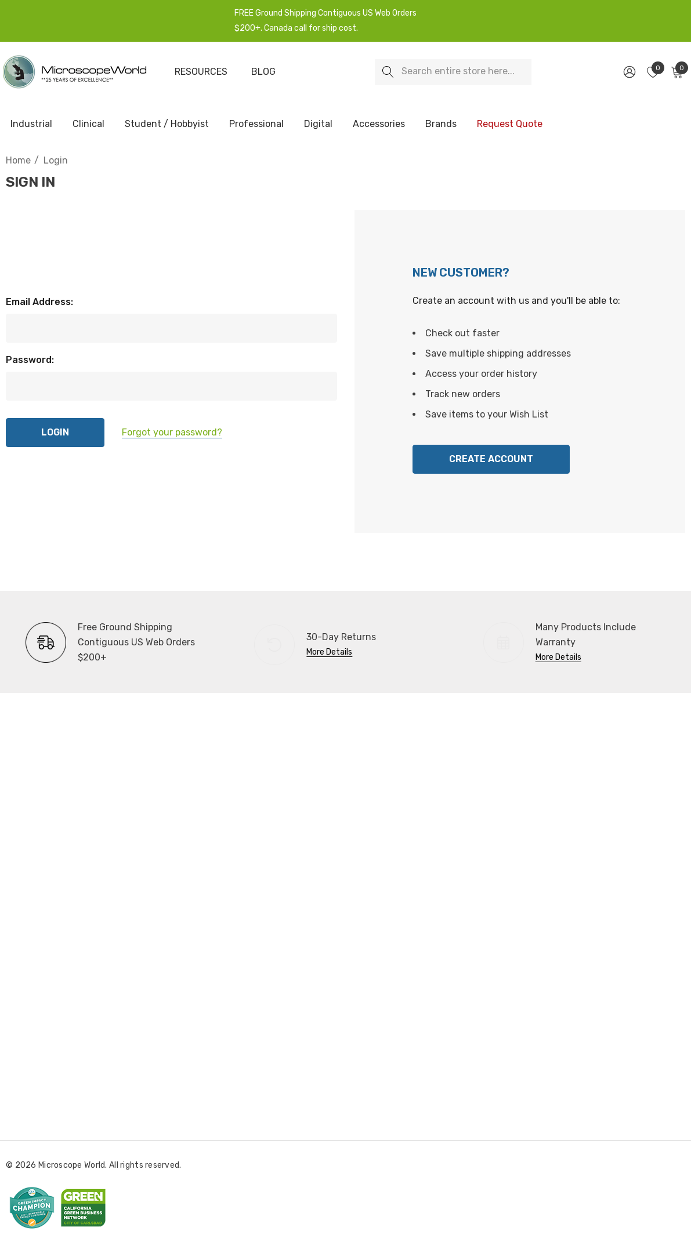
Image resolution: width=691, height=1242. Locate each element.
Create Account (491, 458)
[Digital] (318, 124)
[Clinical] (88, 124)
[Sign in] (629, 72)
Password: (30, 359)
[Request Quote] (509, 124)
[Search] (388, 72)
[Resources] (200, 72)
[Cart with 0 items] (676, 72)
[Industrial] (31, 124)
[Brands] (441, 124)
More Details (329, 652)
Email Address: (39, 301)
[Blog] (263, 72)
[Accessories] (379, 124)
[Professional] (256, 124)
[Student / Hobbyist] (167, 124)
